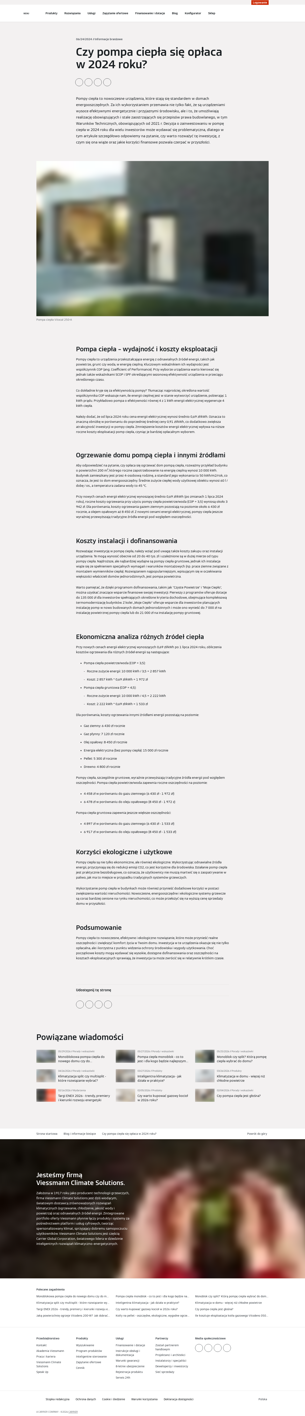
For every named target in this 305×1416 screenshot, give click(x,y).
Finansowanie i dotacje (150, 13)
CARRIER (73, 1411)
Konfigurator (193, 13)
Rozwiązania (72, 13)
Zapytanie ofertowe (115, 13)
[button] (258, 1133)
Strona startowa (46, 1133)
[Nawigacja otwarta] (26, 13)
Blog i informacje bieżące (80, 1133)
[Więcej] (73, 1056)
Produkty (51, 13)
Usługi (92, 13)
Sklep (211, 13)
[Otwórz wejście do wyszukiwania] (267, 13)
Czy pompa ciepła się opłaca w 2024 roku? (129, 1133)
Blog (175, 13)
